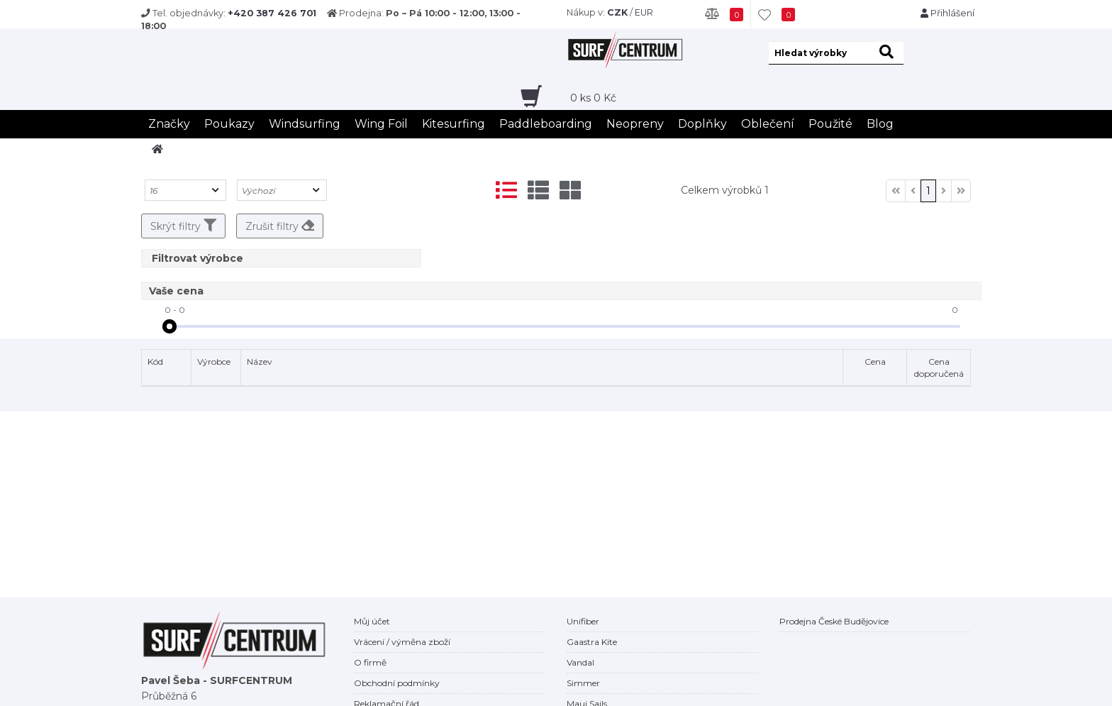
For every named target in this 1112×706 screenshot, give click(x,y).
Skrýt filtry (183, 226)
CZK (617, 12)
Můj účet (372, 621)
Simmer (583, 683)
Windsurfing (304, 124)
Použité (830, 124)
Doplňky (702, 124)
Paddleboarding (545, 124)
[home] (157, 149)
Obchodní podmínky (397, 683)
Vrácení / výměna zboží (402, 641)
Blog (880, 124)
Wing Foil (381, 124)
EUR (644, 12)
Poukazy (229, 124)
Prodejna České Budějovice (834, 621)
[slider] (169, 326)
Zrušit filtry (279, 226)
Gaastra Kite (592, 641)
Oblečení (767, 124)
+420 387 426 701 (272, 13)
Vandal (580, 662)
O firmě (370, 662)
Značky (169, 124)
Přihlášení (947, 13)
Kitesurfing (453, 124)
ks (593, 98)
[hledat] (889, 53)
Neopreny (635, 124)
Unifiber (583, 621)
